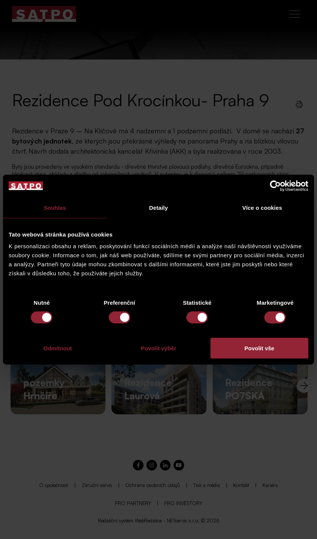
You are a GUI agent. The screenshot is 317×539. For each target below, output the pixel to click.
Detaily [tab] (158, 207)
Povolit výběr (158, 348)
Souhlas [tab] (55, 207)
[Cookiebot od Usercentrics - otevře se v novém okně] (275, 185)
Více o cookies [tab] (262, 207)
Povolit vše (259, 348)
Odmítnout (57, 348)
